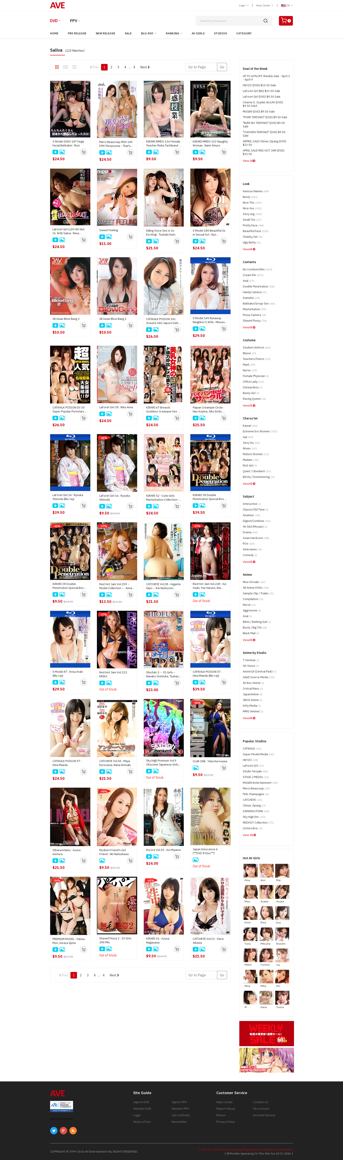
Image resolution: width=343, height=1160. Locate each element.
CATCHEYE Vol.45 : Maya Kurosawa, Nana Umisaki (115, 763)
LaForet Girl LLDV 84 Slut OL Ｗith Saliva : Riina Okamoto (68, 231)
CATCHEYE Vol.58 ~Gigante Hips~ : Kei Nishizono (163, 586)
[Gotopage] (201, 67)
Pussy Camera (254, 315)
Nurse (250, 370)
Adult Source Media (259, 677)
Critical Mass (253, 688)
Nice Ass (252, 208)
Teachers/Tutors (257, 359)
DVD (54, 20)
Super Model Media (258, 754)
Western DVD (142, 1109)
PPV (73, 20)
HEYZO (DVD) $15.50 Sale (259, 85)
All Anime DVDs (256, 588)
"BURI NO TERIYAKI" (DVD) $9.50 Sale (264, 124)
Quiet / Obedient (257, 471)
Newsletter (179, 1122)
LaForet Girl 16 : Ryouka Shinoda (114, 498)
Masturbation (254, 309)
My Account (261, 1109)
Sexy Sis (251, 443)
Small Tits (252, 220)
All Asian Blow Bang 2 (66, 319)
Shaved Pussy (255, 320)
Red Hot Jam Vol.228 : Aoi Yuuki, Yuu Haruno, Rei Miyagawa (209, 586)
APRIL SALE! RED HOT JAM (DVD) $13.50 (263, 152)
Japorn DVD (141, 1102)
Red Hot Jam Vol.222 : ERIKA (113, 674)
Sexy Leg (252, 214)
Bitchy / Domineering (259, 477)
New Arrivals (254, 582)
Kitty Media (252, 706)
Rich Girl (250, 465)
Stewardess (252, 387)
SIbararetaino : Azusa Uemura (66, 852)
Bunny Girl (251, 393)
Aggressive (252, 610)
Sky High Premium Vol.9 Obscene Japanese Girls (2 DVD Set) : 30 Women (162, 763)
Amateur (251, 515)
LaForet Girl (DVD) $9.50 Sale (261, 97)
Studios (220, 33)
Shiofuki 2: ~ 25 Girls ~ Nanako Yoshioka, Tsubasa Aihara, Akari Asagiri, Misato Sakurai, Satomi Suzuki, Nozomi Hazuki (163, 674)
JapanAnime (252, 694)
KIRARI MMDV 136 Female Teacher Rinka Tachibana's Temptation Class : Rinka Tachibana (163, 144)
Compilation (253, 599)
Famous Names (256, 191)
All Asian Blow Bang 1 (112, 319)
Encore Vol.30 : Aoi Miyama (163, 850)
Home (54, 33)
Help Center (264, 5)
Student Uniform (257, 347)
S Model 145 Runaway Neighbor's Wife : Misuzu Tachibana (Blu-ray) (209, 320)
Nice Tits (252, 202)
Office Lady (253, 382)
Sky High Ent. (254, 817)
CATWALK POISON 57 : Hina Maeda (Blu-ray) (207, 674)
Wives (250, 448)
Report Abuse (225, 1109)
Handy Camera (255, 292)
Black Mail (251, 633)
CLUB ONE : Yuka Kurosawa (210, 761)
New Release (105, 33)
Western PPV (180, 1109)
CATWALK (252, 748)
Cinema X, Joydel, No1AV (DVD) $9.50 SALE (263, 104)
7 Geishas (251, 660)
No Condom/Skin (257, 269)
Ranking (172, 33)
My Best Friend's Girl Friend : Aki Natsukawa (114, 852)
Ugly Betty (252, 242)
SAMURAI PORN (256, 811)
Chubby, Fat (252, 237)
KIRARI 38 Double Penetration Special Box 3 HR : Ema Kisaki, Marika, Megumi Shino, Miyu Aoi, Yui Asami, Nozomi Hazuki (69, 586)
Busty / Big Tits (255, 627)
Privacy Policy (225, 1122)
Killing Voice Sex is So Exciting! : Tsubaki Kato (160, 232)
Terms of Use (142, 1122)
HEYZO (250, 760)
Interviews (252, 549)
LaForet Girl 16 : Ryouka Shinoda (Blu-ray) (67, 497)
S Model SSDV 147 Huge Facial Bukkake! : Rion (68, 143)
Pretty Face (253, 225)
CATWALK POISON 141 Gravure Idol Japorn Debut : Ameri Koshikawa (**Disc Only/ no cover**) (163, 321)
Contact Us (260, 1102)
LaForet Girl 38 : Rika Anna (116, 407)
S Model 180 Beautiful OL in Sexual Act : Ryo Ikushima (209, 233)
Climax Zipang (254, 805)
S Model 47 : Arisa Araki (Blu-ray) (67, 674)
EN (287, 5)
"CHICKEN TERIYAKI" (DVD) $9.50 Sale (264, 133)
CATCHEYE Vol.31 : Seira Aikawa (208, 941)
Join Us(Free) (181, 1115)
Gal (248, 437)
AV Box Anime (253, 683)
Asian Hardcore (256, 538)
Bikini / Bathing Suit (257, 622)
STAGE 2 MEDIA (256, 777)
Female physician (256, 376)
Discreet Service (264, 1115)
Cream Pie (253, 275)
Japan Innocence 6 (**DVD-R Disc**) (205, 851)
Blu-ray (147, 33)
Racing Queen (254, 399)
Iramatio (251, 298)
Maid (249, 364)
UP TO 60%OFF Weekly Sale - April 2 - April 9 (266, 77)
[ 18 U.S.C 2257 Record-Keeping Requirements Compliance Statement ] (246, 1149)
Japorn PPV (179, 1102)
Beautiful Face (256, 231)
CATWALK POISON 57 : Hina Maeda (67, 763)
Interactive (252, 504)
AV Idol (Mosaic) (255, 526)
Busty (250, 197)
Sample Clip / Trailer (258, 593)
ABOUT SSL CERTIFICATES (61, 1119)
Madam (251, 460)
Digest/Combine (256, 521)
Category (244, 33)
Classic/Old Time (255, 509)
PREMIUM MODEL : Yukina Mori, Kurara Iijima (68, 941)
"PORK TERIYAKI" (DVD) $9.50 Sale (265, 117)
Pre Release (77, 33)
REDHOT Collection (258, 822)
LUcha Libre (253, 828)
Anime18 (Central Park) (259, 671)
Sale (128, 33)
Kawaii (250, 426)
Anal (249, 281)
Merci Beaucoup (256, 788)
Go (222, 67)
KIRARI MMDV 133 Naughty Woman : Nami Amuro (210, 143)
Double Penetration (259, 286)
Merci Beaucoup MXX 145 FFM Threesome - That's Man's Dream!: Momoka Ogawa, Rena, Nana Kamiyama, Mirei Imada (116, 144)
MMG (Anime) (253, 711)
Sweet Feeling (108, 230)
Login (243, 5)
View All (249, 161)
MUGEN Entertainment (260, 783)
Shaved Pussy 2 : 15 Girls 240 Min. (115, 940)
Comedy (250, 555)
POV (249, 544)
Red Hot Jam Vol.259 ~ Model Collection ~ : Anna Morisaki (115, 586)
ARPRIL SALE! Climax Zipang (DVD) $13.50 (264, 143)
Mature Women (256, 454)
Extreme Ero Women (260, 431)
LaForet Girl (253, 765)
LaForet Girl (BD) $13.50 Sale (261, 91)
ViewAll (249, 249)
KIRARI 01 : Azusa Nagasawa (157, 940)
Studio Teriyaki (255, 771)
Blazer (249, 353)
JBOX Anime (252, 700)
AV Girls (198, 33)
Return (221, 1115)
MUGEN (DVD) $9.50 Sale (259, 111)
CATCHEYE (252, 800)
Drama (250, 532)
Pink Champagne (256, 794)
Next (145, 67)
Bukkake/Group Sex (259, 303)
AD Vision (251, 666)
